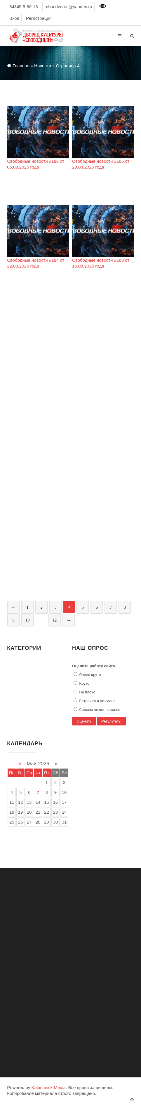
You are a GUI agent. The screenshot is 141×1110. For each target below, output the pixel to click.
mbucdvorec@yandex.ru (68, 6)
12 (55, 620)
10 (27, 620)
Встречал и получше (96, 701)
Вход (14, 18)
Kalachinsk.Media (49, 1087)
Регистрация (39, 18)
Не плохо (86, 692)
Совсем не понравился (99, 709)
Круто (83, 683)
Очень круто (89, 674)
